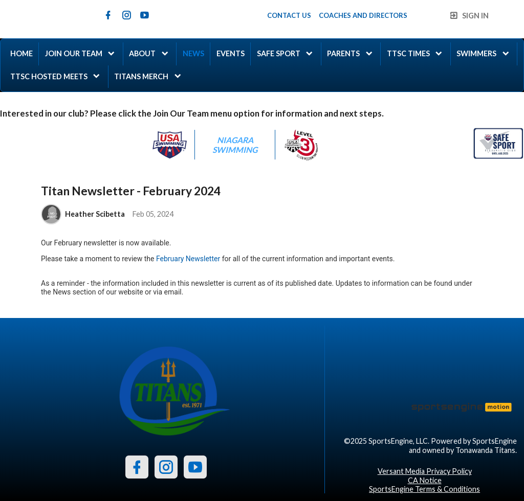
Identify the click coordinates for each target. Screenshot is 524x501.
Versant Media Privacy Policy (425, 471)
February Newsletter (188, 259)
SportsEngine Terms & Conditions (424, 489)
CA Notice (425, 480)
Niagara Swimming (234, 144)
